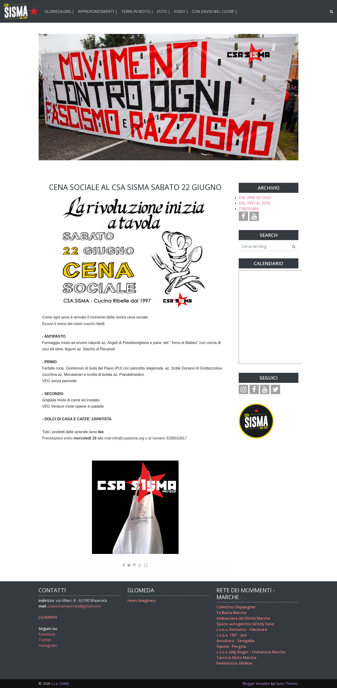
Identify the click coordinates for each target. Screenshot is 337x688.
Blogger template (256, 683)
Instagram (48, 645)
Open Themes (287, 683)
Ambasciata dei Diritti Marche (243, 618)
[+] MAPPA (48, 617)
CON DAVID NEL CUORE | (214, 11)
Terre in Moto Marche (236, 657)
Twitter (45, 639)
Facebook (47, 634)
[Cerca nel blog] (264, 246)
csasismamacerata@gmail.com (74, 606)
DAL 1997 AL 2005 (254, 203)
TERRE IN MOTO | (137, 11)
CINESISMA (249, 208)
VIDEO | (181, 11)
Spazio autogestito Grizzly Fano (245, 623)
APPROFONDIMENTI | (97, 11)
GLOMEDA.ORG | (59, 11)
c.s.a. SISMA (60, 683)
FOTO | (163, 11)
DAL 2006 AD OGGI (255, 197)
